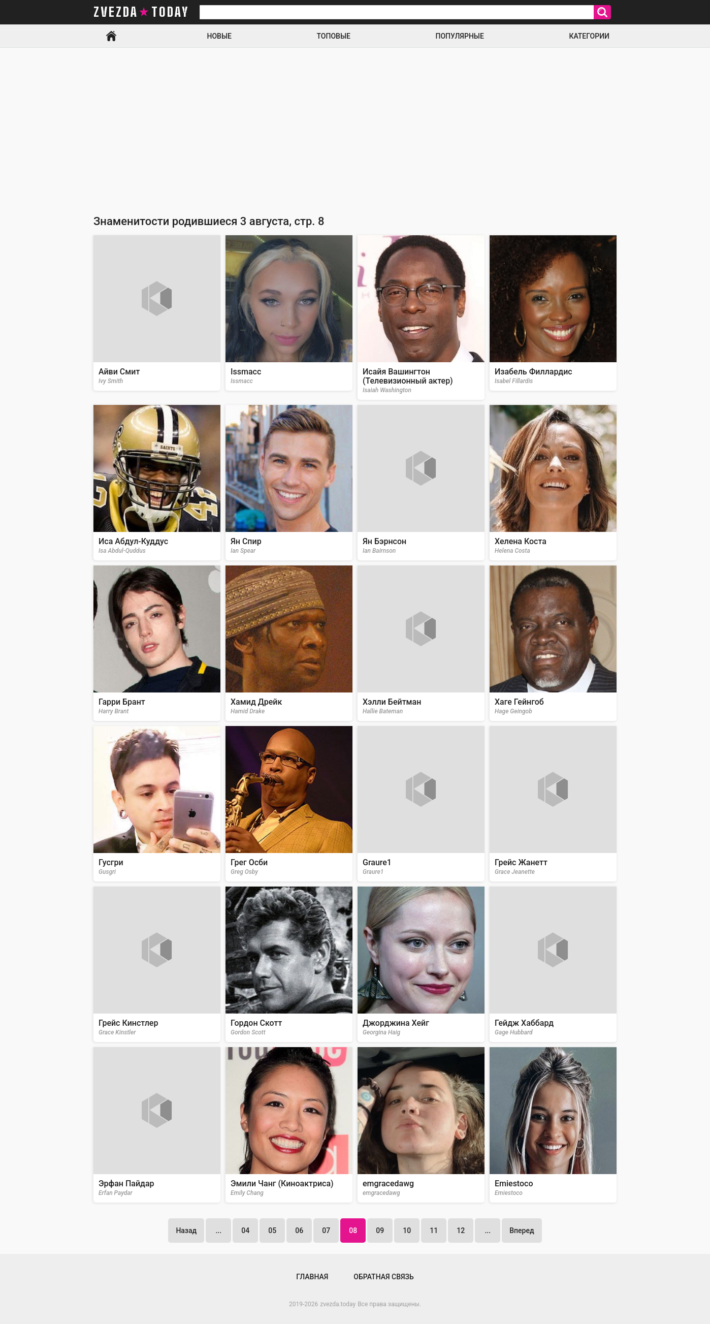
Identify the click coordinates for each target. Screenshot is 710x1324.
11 (434, 1230)
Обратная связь (383, 1277)
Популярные (459, 36)
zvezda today (141, 12)
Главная (111, 36)
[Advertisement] (355, 124)
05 (272, 1230)
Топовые (333, 36)
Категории (589, 36)
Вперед (521, 1230)
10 (407, 1230)
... (218, 1230)
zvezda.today (338, 1304)
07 (326, 1230)
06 (299, 1230)
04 (245, 1230)
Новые (219, 36)
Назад (186, 1230)
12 (461, 1230)
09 (380, 1230)
